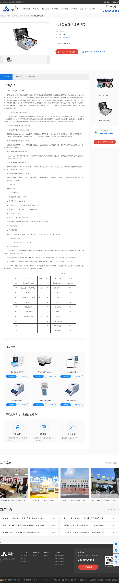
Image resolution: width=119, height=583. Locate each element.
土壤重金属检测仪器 (61, 565)
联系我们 (106, 2)
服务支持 (31, 76)
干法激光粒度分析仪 (44, 372)
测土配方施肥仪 (105, 95)
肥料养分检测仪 (60, 561)
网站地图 (116, 2)
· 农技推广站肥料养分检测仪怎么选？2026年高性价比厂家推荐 (88, 525)
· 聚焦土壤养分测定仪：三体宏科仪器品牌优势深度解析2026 (87, 518)
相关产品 (19, 76)
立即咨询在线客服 (106, 142)
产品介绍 (6, 76)
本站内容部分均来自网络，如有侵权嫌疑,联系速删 (103, 580)
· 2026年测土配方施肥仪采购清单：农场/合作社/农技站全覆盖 (87, 532)
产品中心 (36, 9)
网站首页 (26, 9)
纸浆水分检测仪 (72, 400)
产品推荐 (57, 552)
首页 (8, 16)
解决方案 (45, 9)
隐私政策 (82, 580)
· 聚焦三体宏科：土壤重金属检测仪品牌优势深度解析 (23, 525)
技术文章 (74, 9)
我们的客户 (24, 558)
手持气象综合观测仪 (44, 400)
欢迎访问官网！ (12, 2)
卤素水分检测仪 (17, 400)
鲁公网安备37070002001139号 (13, 580)
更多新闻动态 (112, 509)
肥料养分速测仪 (105, 121)
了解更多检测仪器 (111, 463)
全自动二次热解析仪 (17, 372)
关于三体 (83, 9)
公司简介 (24, 555)
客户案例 (64, 9)
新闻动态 (55, 9)
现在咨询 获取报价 (68, 52)
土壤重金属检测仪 (24, 16)
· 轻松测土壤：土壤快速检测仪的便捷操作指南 (20, 532)
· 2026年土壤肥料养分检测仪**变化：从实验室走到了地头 (25, 518)
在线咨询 (88, 567)
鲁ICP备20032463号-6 (31, 580)
